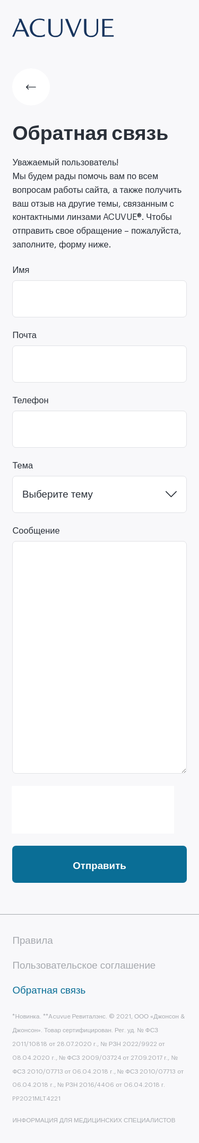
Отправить (99, 866)
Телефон (30, 400)
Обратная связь (48, 990)
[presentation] (92, 806)
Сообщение (35, 531)
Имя (20, 270)
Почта (24, 335)
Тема (22, 466)
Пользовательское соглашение (83, 965)
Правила (32, 940)
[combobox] (99, 494)
